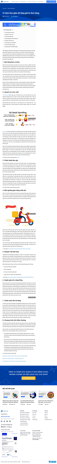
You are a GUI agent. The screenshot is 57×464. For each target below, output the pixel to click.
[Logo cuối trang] (4, 411)
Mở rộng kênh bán (23, 1)
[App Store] (3, 426)
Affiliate (46, 417)
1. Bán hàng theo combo (9, 32)
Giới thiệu (34, 412)
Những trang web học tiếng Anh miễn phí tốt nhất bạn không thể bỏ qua (10, 401)
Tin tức (33, 416)
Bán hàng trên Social (24, 414)
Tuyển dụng (34, 419)
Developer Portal (48, 419)
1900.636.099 (5, 416)
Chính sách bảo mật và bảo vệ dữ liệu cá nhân (10, 461)
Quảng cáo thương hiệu (32, 1)
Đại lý (46, 416)
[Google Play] (9, 426)
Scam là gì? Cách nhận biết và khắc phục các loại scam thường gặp (45, 401)
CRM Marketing (23, 421)
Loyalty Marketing (24, 423)
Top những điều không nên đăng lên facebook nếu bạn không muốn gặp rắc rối (27, 401)
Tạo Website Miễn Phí (51, 1)
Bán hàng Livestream (24, 416)
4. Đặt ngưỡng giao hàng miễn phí (11, 38)
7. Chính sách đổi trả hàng (9, 44)
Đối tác (46, 412)
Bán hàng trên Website (25, 412)
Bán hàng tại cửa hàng (24, 417)
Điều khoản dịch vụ (26, 461)
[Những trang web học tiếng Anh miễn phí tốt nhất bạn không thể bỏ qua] (11, 395)
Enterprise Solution (24, 424)
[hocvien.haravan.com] (5, 1)
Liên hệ (33, 417)
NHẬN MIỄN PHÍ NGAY (28, 378)
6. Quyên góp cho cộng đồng (10, 42)
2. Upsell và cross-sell (8, 34)
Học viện (34, 414)
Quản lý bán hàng (40, 1)
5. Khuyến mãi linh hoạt (9, 40)
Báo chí (46, 414)
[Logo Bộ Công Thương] (52, 461)
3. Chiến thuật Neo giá (8, 36)
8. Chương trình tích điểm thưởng (10, 46)
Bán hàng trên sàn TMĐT (25, 419)
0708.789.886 (35, 439)
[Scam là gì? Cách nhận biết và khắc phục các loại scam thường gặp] (46, 395)
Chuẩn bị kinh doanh (15, 1)
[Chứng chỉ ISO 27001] (9, 445)
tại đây (18, 157)
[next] (45, 1)
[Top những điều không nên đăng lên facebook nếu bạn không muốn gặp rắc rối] (28, 395)
